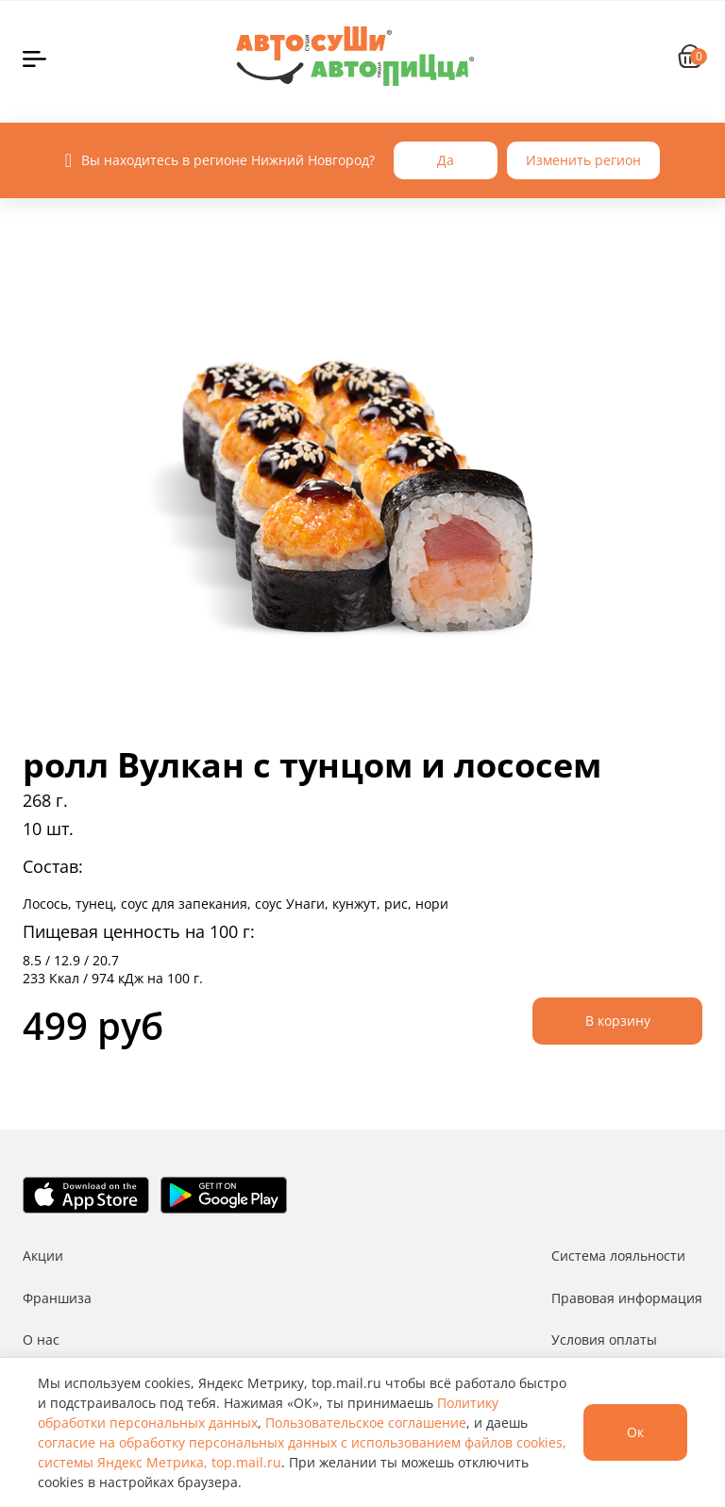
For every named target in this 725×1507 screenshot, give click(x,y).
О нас (41, 1339)
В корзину (617, 1021)
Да (445, 160)
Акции (43, 1255)
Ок (635, 1432)
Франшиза (57, 1298)
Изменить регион (583, 160)
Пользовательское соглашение (365, 1423)
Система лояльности (618, 1255)
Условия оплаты (604, 1339)
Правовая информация (626, 1298)
